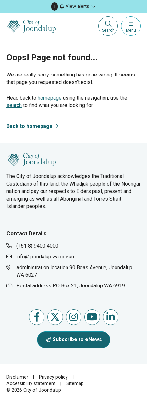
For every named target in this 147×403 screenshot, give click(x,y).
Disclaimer (17, 377)
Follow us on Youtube (92, 317)
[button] (73, 6)
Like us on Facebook (37, 317)
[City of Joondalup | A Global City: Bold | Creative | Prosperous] (31, 26)
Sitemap (75, 383)
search (14, 105)
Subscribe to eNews (73, 339)
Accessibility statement (30, 383)
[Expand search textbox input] (108, 26)
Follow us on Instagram (73, 317)
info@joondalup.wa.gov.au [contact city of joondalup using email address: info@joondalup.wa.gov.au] (45, 257)
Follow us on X (55, 317)
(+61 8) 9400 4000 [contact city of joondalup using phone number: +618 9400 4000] (37, 246)
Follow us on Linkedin (110, 317)
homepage (50, 98)
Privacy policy (53, 377)
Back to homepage (29, 126)
